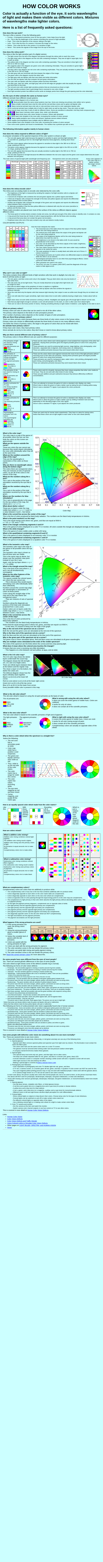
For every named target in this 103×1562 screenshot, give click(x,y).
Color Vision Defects (15, 1119)
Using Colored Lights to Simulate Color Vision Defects (27, 1123)
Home (9, 1127)
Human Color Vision (14, 1117)
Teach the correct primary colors (18, 955)
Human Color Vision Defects (37, 1030)
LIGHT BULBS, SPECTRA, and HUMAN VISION (37, 1125)
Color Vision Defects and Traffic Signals (22, 1121)
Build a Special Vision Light (46, 1062)
